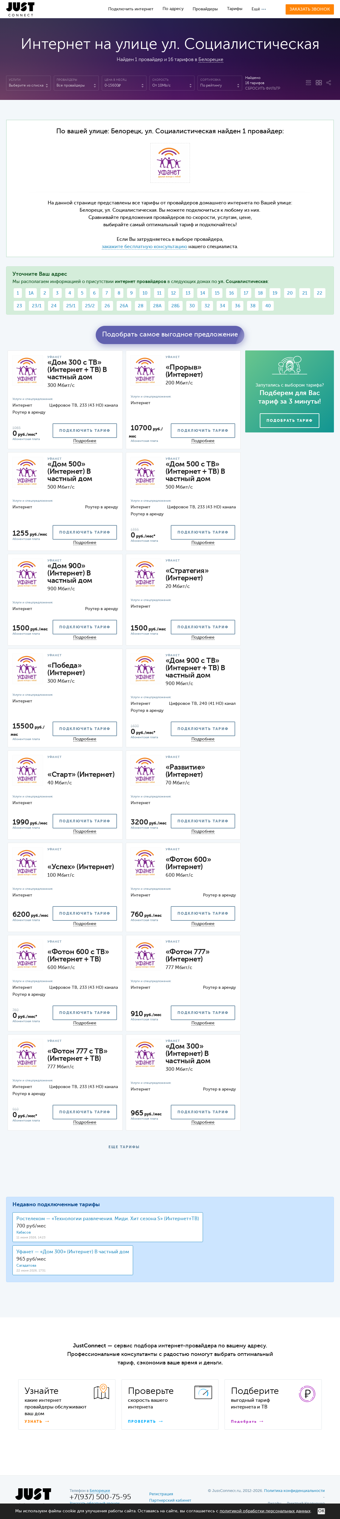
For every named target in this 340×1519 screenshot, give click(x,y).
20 (290, 293)
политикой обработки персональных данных (265, 1511)
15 (217, 293)
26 (107, 306)
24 (54, 306)
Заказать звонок (310, 9)
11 (159, 293)
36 (237, 306)
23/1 (36, 306)
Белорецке (210, 59)
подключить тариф (84, 431)
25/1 (70, 306)
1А (31, 293)
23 (19, 306)
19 (275, 293)
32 (207, 306)
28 (140, 306)
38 (253, 306)
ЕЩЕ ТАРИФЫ (124, 1147)
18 (260, 293)
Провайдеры (205, 9)
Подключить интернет (130, 9)
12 (173, 293)
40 (268, 306)
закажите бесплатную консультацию (144, 246)
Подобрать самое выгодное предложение (170, 334)
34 (222, 306)
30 (192, 306)
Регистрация (161, 1494)
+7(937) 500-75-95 (100, 1497)
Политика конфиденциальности (294, 1491)
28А (157, 306)
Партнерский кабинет (170, 1501)
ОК (321, 1511)
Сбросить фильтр (262, 88)
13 (188, 293)
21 (304, 293)
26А (124, 306)
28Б (175, 306)
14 (202, 293)
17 (246, 293)
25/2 (90, 306)
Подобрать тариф (289, 421)
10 (145, 293)
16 (231, 293)
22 (319, 293)
